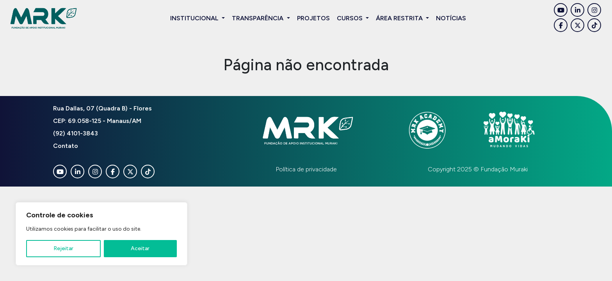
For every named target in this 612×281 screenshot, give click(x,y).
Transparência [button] (258, 18)
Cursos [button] (350, 18)
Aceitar (140, 248)
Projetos (313, 18)
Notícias (451, 18)
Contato (65, 145)
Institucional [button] (195, 18)
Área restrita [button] (400, 18)
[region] (101, 233)
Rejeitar (63, 248)
